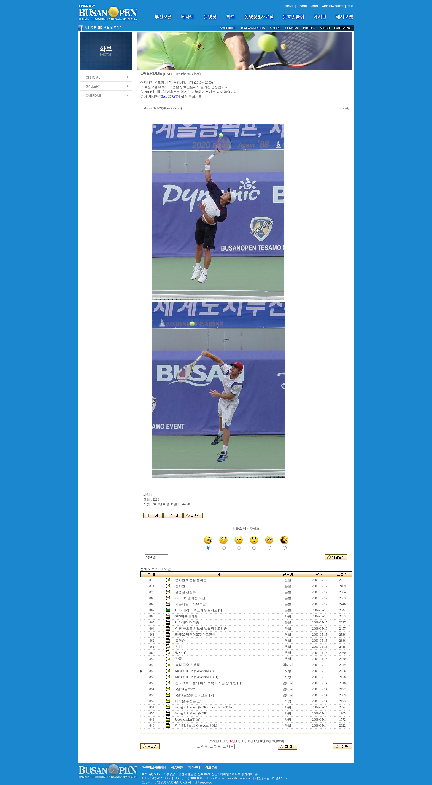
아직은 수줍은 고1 (188, 701)
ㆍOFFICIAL (91, 77)
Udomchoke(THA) (187, 719)
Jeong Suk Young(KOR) (191, 713)
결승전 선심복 (185, 592)
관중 (178, 659)
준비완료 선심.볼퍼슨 (191, 580)
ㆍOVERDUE (91, 95)
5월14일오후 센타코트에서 (194, 695)
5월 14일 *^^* (185, 689)
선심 (178, 647)
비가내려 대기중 (187, 622)
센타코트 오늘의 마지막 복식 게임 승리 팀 (205, 683)
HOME (289, 6)
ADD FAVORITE (333, 6)
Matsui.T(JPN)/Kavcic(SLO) (194, 671)
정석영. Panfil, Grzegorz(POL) (196, 725)
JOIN (314, 6)
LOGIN (302, 6)
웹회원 (180, 586)
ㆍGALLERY (91, 86)
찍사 (178, 653)
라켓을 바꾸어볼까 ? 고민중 (195, 634)
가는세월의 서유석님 (190, 604)
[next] (280, 741)
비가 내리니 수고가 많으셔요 (196, 610)
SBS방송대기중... (187, 616)
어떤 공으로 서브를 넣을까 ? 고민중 (201, 628)
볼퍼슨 (180, 640)
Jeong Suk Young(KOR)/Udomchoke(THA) (204, 707)
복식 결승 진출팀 (187, 665)
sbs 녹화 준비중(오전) (190, 598)
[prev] (213, 741)
